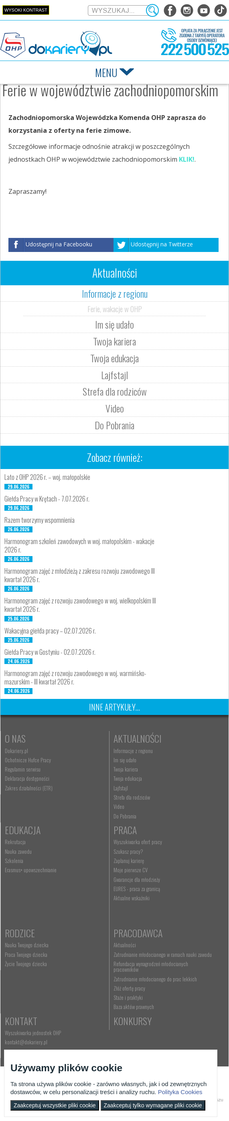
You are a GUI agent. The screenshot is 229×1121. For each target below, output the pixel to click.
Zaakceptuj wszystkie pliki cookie (55, 1105)
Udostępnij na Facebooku (59, 244)
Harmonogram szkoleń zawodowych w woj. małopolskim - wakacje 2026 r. (79, 545)
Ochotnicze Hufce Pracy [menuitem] (28, 760)
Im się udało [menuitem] (124, 760)
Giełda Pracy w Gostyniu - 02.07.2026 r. (49, 652)
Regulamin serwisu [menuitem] (23, 769)
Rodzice (20, 933)
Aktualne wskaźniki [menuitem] (131, 898)
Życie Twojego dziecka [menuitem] (26, 964)
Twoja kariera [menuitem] (125, 769)
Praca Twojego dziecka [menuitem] (26, 954)
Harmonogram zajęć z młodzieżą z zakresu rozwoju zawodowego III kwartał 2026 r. (79, 575)
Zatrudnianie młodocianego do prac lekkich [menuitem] (155, 979)
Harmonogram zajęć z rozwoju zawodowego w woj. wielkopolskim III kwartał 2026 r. (80, 605)
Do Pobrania (114, 425)
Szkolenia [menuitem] (14, 861)
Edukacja (23, 829)
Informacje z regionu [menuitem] (133, 751)
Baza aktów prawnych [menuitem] (133, 1007)
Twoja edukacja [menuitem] (127, 778)
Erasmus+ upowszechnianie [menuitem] (31, 870)
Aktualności (137, 738)
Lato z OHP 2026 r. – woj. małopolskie (47, 477)
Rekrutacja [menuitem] (15, 842)
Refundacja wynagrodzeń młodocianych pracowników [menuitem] (150, 966)
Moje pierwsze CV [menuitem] (130, 870)
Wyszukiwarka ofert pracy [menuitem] (137, 842)
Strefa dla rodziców (115, 391)
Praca (125, 829)
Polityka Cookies (180, 1092)
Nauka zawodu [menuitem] (18, 851)
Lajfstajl (114, 375)
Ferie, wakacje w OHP (114, 308)
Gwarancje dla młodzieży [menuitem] (136, 879)
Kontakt (21, 1020)
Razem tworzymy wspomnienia (39, 520)
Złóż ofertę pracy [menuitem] (129, 988)
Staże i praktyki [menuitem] (128, 997)
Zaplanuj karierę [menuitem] (128, 861)
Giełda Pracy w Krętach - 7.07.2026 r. (46, 499)
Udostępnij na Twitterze (162, 244)
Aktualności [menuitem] (124, 945)
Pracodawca (137, 933)
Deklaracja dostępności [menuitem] (27, 778)
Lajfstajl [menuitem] (120, 788)
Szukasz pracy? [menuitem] (128, 851)
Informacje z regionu (115, 293)
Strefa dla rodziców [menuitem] (131, 797)
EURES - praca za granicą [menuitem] (136, 889)
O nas (15, 738)
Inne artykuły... (114, 707)
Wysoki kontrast (25, 10)
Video (114, 408)
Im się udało (114, 324)
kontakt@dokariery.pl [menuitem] (26, 1042)
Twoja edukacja (114, 358)
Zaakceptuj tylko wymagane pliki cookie (153, 1105)
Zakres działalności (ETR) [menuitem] (29, 788)
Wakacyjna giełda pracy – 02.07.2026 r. (50, 631)
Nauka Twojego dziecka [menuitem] (27, 945)
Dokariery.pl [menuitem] (16, 751)
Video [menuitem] (118, 806)
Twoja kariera (114, 341)
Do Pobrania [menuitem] (124, 816)
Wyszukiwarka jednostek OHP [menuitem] (33, 1033)
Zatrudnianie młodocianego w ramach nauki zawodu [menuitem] (162, 954)
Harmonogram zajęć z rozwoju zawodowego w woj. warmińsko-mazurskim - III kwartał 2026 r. (75, 677)
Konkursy (132, 1020)
